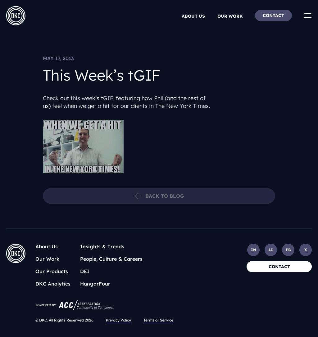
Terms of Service (158, 320)
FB (288, 249)
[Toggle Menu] (307, 15)
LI (271, 249)
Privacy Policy (118, 320)
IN (253, 249)
